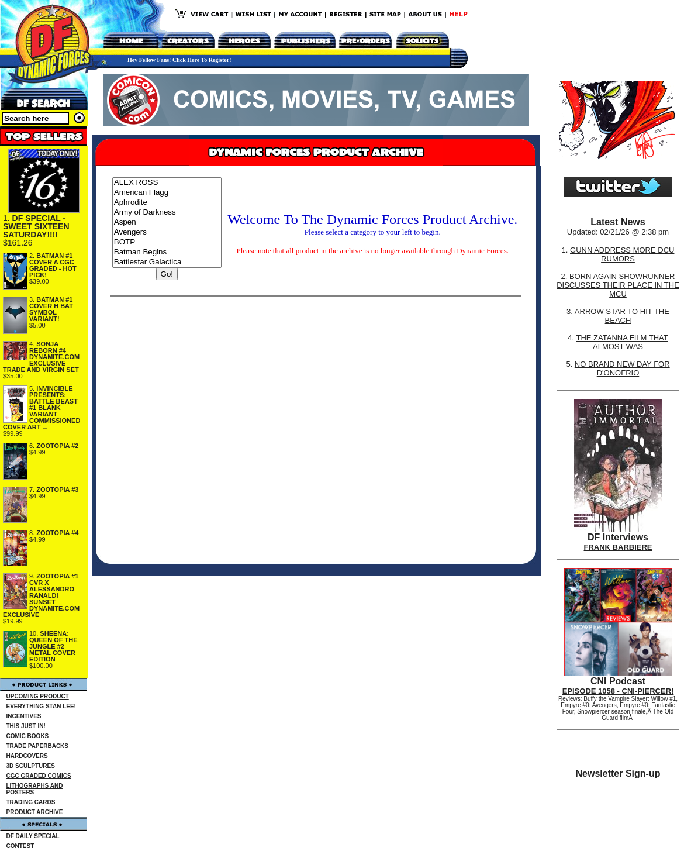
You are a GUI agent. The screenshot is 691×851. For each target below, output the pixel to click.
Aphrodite (167, 203)
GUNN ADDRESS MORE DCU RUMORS (622, 254)
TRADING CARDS (31, 802)
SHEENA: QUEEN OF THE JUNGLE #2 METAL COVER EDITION (53, 646)
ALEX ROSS (167, 183)
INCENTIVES (24, 716)
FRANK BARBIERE (618, 547)
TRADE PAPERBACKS (37, 746)
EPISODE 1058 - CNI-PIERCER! (618, 691)
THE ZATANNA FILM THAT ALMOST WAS (622, 342)
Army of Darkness (167, 213)
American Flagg (167, 193)
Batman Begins (167, 252)
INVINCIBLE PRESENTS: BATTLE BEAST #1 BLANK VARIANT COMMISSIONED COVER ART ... (41, 407)
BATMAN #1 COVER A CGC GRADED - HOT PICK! (53, 265)
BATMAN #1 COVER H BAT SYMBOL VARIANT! (51, 309)
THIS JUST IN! (26, 726)
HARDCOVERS (27, 756)
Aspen (167, 223)
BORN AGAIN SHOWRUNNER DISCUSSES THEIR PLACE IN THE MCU (618, 285)
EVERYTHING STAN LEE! (41, 706)
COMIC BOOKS (27, 736)
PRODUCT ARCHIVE (34, 812)
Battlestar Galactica (167, 262)
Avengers (167, 232)
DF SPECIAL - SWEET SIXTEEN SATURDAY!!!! (36, 226)
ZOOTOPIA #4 (57, 532)
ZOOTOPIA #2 (57, 445)
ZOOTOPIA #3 (57, 489)
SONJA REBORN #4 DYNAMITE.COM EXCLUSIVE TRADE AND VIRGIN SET (41, 356)
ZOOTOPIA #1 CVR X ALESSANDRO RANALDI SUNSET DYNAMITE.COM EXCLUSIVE (41, 595)
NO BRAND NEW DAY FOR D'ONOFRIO (622, 368)
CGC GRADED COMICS (38, 776)
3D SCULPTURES (30, 766)
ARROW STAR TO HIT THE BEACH (622, 316)
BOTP (167, 242)
